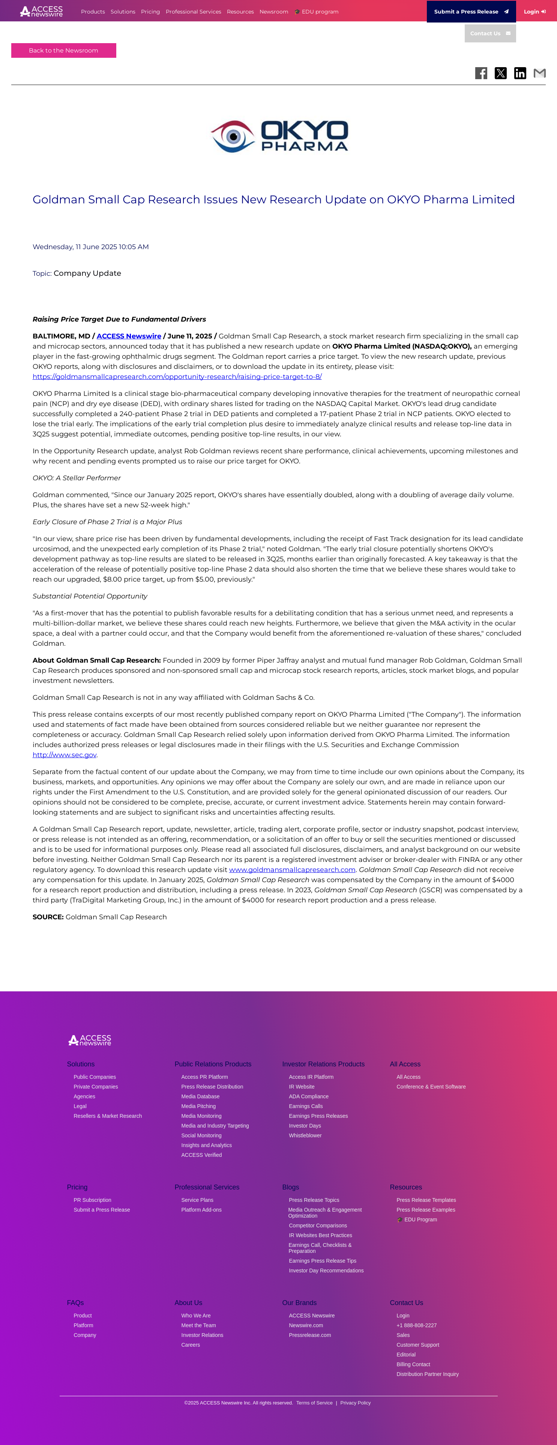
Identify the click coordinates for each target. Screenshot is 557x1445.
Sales (403, 1335)
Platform (83, 1325)
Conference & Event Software (431, 1087)
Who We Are (196, 1316)
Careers (191, 1345)
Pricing (150, 11)
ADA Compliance (309, 1096)
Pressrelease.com (310, 1335)
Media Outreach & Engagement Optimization (325, 1213)
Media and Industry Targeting (215, 1126)
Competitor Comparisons (318, 1225)
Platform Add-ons (202, 1210)
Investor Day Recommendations (326, 1271)
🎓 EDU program (316, 11)
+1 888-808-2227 (417, 1325)
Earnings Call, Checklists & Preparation (320, 1248)
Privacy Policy (356, 1403)
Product (83, 1316)
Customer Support (418, 1345)
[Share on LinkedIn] (520, 73)
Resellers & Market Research (108, 1116)
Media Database (201, 1096)
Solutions (123, 11)
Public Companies (95, 1077)
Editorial (406, 1355)
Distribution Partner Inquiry (428, 1374)
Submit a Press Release (471, 11)
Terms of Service (314, 1403)
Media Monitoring (202, 1116)
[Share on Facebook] (481, 73)
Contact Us (490, 33)
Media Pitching (199, 1106)
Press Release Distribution (212, 1087)
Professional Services (193, 11)
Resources (240, 11)
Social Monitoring (202, 1135)
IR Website (302, 1087)
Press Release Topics (314, 1200)
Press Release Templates (426, 1200)
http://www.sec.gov (64, 755)
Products (93, 11)
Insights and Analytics (207, 1145)
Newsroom (274, 11)
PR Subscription (92, 1200)
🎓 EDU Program (417, 1219)
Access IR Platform (311, 1077)
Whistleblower (305, 1135)
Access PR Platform (205, 1077)
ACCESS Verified (202, 1155)
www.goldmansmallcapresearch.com (292, 870)
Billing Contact (414, 1364)
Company (85, 1335)
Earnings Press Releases (318, 1116)
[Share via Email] (540, 73)
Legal (80, 1106)
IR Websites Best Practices (321, 1235)
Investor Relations (203, 1335)
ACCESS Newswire (129, 336)
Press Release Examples (426, 1210)
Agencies (85, 1096)
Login (535, 11)
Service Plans (198, 1200)
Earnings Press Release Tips (323, 1261)
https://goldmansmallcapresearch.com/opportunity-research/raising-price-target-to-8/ (177, 377)
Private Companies (96, 1087)
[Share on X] (501, 73)
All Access (409, 1077)
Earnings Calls (306, 1106)
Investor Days (305, 1126)
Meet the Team (199, 1325)
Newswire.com (306, 1325)
